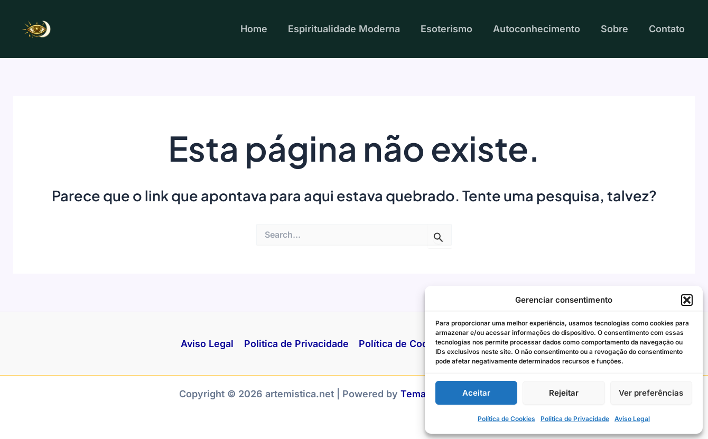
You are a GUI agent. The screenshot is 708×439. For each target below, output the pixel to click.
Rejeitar (564, 393)
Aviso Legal (632, 419)
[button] (687, 300)
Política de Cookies (506, 419)
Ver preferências (651, 393)
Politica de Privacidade (575, 419)
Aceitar (476, 393)
